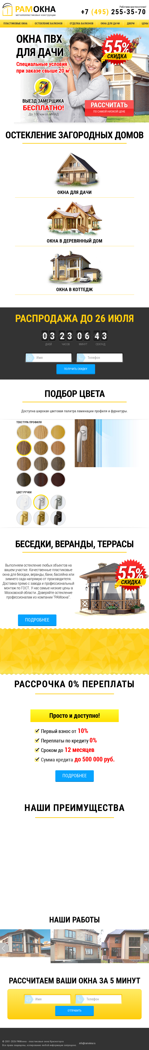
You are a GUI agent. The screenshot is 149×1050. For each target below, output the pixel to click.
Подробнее (37, 620)
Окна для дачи (110, 23)
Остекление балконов (48, 23)
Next (144, 948)
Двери (130, 23)
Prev (4, 948)
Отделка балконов (81, 23)
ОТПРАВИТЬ (75, 1010)
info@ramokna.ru (87, 1043)
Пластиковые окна (15, 23)
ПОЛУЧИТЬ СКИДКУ (75, 369)
